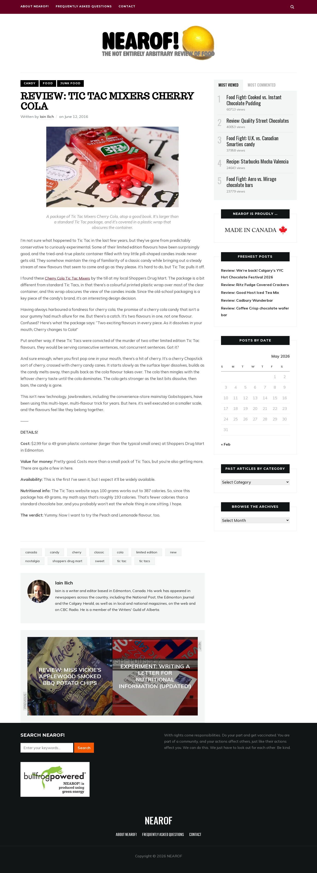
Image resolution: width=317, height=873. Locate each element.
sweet (99, 561)
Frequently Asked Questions (84, 6)
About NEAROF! (34, 6)
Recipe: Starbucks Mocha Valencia (257, 161)
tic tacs (144, 561)
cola (120, 552)
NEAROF (158, 820)
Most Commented (262, 85)
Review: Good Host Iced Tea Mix (251, 299)
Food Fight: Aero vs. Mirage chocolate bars (251, 181)
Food (48, 83)
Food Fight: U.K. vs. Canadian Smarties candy (252, 141)
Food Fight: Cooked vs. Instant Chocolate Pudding (254, 100)
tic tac (121, 561)
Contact (127, 6)
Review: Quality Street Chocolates (258, 120)
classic (99, 552)
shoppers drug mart (67, 561)
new (173, 552)
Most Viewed (228, 85)
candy (54, 552)
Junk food (70, 83)
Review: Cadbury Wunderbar (248, 306)
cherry (76, 552)
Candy (29, 83)
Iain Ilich (47, 116)
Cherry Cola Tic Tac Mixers (69, 278)
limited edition (146, 552)
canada (31, 552)
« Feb (226, 450)
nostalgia (32, 561)
